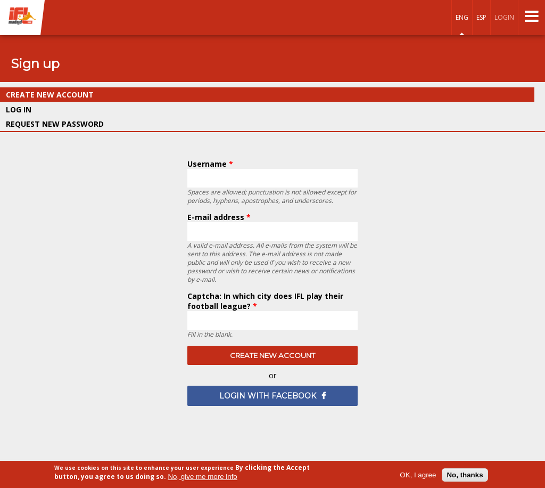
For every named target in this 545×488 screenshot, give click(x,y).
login (504, 17)
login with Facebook (267, 396)
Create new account (75, 95)
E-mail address (219, 217)
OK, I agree (418, 475)
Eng (462, 17)
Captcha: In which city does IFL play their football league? (265, 301)
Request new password (55, 124)
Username (210, 164)
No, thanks (465, 475)
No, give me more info (202, 477)
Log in (18, 109)
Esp (481, 17)
